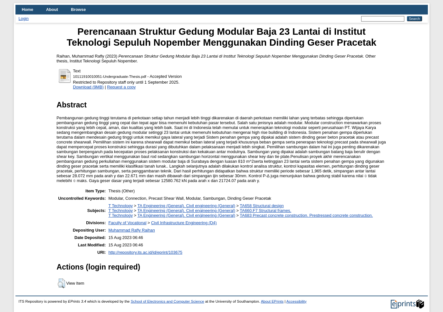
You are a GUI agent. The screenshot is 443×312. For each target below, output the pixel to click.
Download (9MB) (88, 87)
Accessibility (296, 301)
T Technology (120, 205)
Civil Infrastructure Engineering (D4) (184, 222)
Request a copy (121, 87)
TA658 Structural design (262, 205)
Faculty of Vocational (127, 222)
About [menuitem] (52, 9)
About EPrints (272, 301)
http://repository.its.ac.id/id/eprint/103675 (145, 252)
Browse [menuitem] (78, 9)
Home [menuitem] (28, 9)
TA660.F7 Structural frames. (265, 210)
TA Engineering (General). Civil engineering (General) (186, 205)
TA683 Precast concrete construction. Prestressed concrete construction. (306, 215)
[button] (61, 283)
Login (24, 18)
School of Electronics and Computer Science (167, 301)
